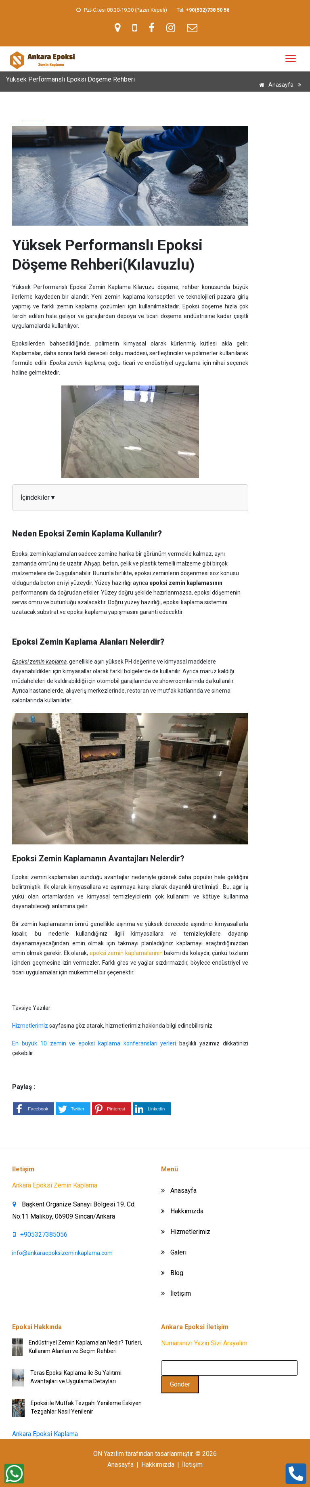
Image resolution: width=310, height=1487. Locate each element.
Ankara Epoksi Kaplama (45, 1434)
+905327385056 (39, 1234)
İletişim (176, 1293)
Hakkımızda (182, 1211)
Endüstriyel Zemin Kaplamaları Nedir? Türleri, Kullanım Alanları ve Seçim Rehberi (85, 1346)
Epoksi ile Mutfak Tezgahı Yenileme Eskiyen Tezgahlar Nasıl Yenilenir (86, 1407)
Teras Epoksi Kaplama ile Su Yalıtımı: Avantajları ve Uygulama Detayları (76, 1377)
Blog (172, 1273)
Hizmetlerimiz (30, 1025)
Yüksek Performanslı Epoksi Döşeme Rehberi (246, 97)
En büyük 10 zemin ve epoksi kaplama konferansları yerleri (94, 1043)
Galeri (173, 1252)
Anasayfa (274, 85)
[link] (207, 10)
